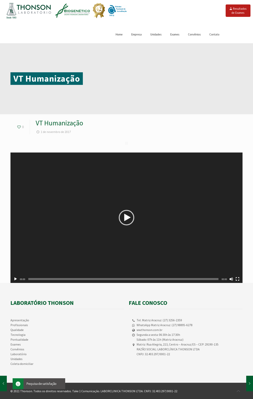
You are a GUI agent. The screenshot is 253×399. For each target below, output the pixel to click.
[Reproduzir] (15, 279)
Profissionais (19, 325)
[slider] (123, 279)
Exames (15, 344)
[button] (126, 217)
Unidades (16, 359)
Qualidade (17, 330)
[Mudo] (231, 279)
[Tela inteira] (237, 279)
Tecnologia (17, 335)
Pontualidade (19, 339)
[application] (126, 218)
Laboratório (18, 354)
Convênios (17, 349)
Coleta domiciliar (21, 364)
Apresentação (19, 320)
